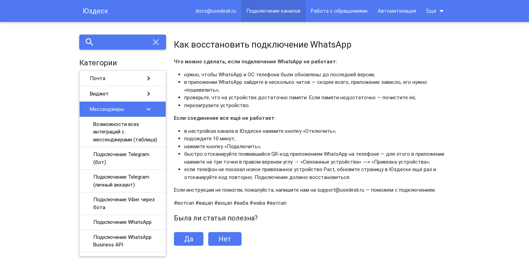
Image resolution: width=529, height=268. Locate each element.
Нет (225, 238)
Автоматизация (397, 11)
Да (188, 238)
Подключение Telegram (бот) (121, 158)
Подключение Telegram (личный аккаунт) (121, 181)
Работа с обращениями (339, 11)
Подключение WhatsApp (122, 222)
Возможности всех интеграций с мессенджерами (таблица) (125, 132)
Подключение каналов (273, 11)
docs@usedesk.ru (216, 11)
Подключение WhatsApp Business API (122, 241)
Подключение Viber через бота (124, 203)
